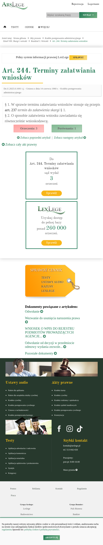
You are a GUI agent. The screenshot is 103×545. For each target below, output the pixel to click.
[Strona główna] (5, 27)
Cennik (29, 27)
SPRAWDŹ (78, 57)
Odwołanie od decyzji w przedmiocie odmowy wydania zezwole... (49, 345)
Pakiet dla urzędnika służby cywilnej (23, 395)
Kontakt (59, 488)
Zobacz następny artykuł (70, 137)
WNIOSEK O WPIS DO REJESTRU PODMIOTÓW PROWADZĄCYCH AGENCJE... (49, 332)
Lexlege (26, 508)
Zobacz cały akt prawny (19, 144)
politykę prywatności (49, 529)
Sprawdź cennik (46, 270)
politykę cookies (31, 529)
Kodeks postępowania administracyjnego (63, 38)
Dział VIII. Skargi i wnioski (15, 41)
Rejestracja (78, 4)
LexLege (48, 290)
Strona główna (19, 38)
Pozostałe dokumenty (41, 353)
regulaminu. (7, 529)
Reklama (36, 488)
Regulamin (82, 488)
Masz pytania (70, 470)
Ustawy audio (52, 282)
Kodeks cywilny (14, 400)
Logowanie (93, 4)
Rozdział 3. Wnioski (39, 41)
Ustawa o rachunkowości (18, 410)
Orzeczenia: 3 (28, 128)
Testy (15, 27)
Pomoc (13, 488)
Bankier (76, 514)
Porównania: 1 (67, 128)
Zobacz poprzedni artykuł (33, 137)
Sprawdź (51, 193)
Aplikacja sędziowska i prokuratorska (23, 463)
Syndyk (11, 468)
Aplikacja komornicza (17, 453)
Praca (13, 495)
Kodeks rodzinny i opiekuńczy (66, 400)
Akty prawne (35, 38)
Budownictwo (26, 514)
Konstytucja (59, 415)
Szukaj (88, 15)
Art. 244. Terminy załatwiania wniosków (70, 41)
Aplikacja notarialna (16, 458)
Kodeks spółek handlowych (65, 405)
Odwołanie (34, 311)
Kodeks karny (59, 390)
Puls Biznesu (76, 508)
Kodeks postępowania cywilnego (21, 405)
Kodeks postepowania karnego (20, 415)
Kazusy (47, 286)
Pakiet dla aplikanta (16, 390)
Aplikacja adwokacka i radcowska (22, 448)
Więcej (43, 27)
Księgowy (12, 473)
